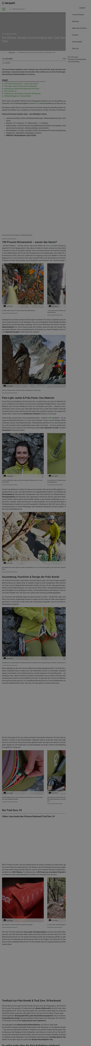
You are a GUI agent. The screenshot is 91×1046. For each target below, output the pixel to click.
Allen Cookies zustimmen (63, 22)
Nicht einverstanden (28, 22)
